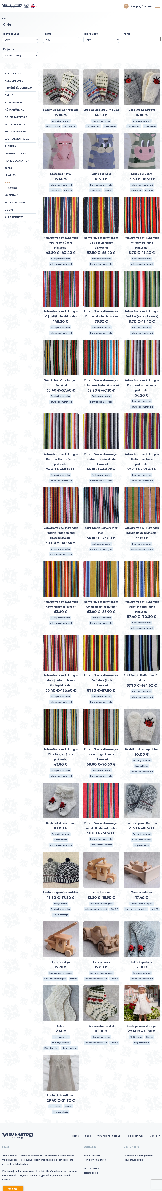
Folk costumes (15, 202)
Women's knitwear (17, 138)
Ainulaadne (55, 190)
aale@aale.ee (90, 1172)
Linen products (15, 153)
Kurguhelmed (14, 73)
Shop (88, 1135)
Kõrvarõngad (14, 102)
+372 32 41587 (91, 1168)
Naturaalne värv (61, 1037)
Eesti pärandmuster (60, 258)
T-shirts (10, 146)
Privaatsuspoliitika (133, 1159)
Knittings (12, 187)
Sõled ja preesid (16, 117)
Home (75, 1135)
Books (9, 209)
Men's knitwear (15, 131)
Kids (7, 182)
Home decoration (17, 160)
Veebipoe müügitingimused (138, 1155)
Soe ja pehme (60, 903)
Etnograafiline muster (101, 844)
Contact (155, 1135)
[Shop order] (20, 55)
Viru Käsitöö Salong (108, 1135)
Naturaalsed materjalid (61, 184)
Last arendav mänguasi (101, 903)
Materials (11, 195)
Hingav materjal (141, 845)
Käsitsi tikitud (134, 126)
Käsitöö (68, 190)
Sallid (9, 95)
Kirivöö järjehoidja (19, 87)
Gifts (8, 168)
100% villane (69, 126)
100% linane (136, 1037)
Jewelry (10, 175)
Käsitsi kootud (53, 126)
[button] (34, 6)
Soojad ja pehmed (60, 120)
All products (14, 217)
